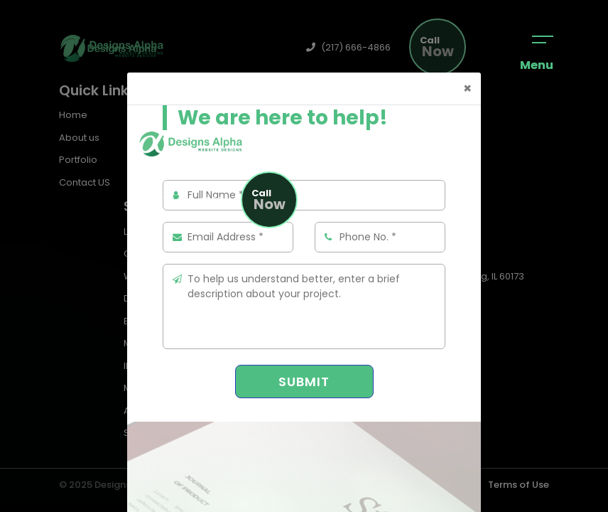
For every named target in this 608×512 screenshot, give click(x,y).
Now (269, 200)
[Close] (467, 89)
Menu (536, 54)
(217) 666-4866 (180, 200)
